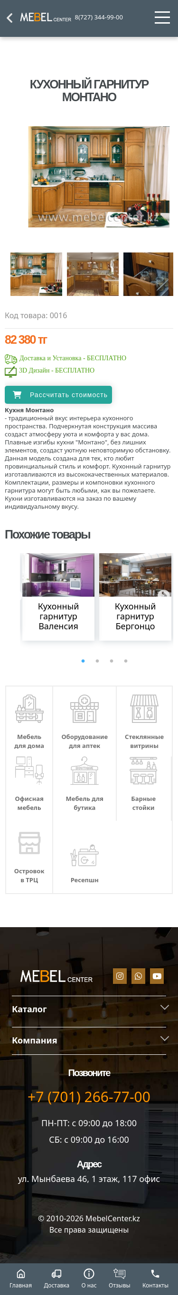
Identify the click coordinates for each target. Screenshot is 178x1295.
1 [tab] (83, 661)
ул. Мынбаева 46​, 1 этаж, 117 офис (89, 1178)
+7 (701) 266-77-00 (89, 1096)
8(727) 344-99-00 (99, 17)
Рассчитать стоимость (69, 395)
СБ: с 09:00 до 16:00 (89, 1139)
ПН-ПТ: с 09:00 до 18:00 (89, 1123)
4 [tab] (126, 661)
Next (161, 594)
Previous (14, 594)
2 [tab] (97, 661)
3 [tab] (111, 661)
